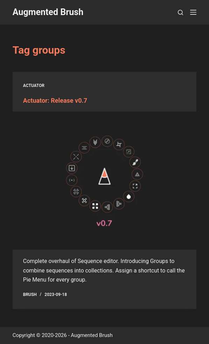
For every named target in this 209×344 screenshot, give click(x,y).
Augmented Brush (48, 12)
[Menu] (193, 12)
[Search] (180, 12)
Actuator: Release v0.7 (55, 100)
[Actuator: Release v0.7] (104, 181)
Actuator (33, 85)
